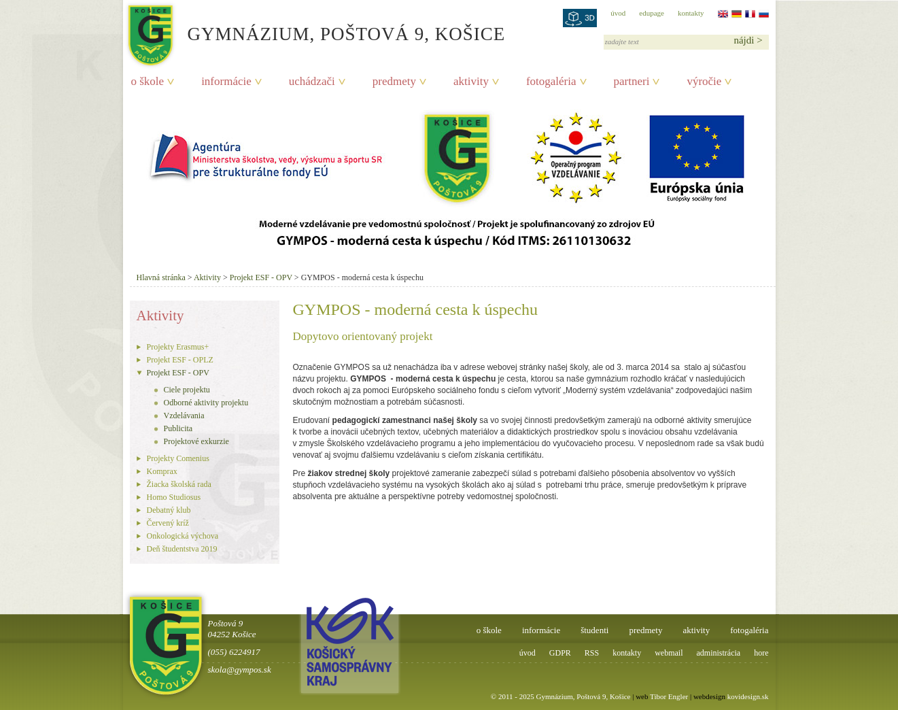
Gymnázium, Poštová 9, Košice (347, 34)
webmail (669, 653)
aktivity (471, 81)
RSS (592, 653)
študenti (594, 630)
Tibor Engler (669, 696)
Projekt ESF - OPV (261, 277)
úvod (617, 13)
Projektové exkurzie (196, 441)
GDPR (560, 653)
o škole (148, 81)
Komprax (162, 471)
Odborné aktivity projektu (206, 402)
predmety (394, 81)
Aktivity (207, 277)
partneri (632, 81)
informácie (226, 81)
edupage (651, 13)
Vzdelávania (184, 415)
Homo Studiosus (174, 497)
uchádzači (312, 81)
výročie (704, 81)
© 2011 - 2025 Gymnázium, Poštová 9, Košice (561, 696)
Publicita (178, 428)
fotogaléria (551, 81)
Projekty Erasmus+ (178, 347)
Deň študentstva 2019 (182, 549)
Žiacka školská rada (179, 484)
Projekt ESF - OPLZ (180, 360)
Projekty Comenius (178, 458)
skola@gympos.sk (239, 669)
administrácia (719, 653)
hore (761, 653)
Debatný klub (169, 510)
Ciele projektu (187, 389)
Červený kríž (168, 523)
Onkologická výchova (183, 536)
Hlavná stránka (161, 277)
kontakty (691, 13)
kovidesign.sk (748, 696)
